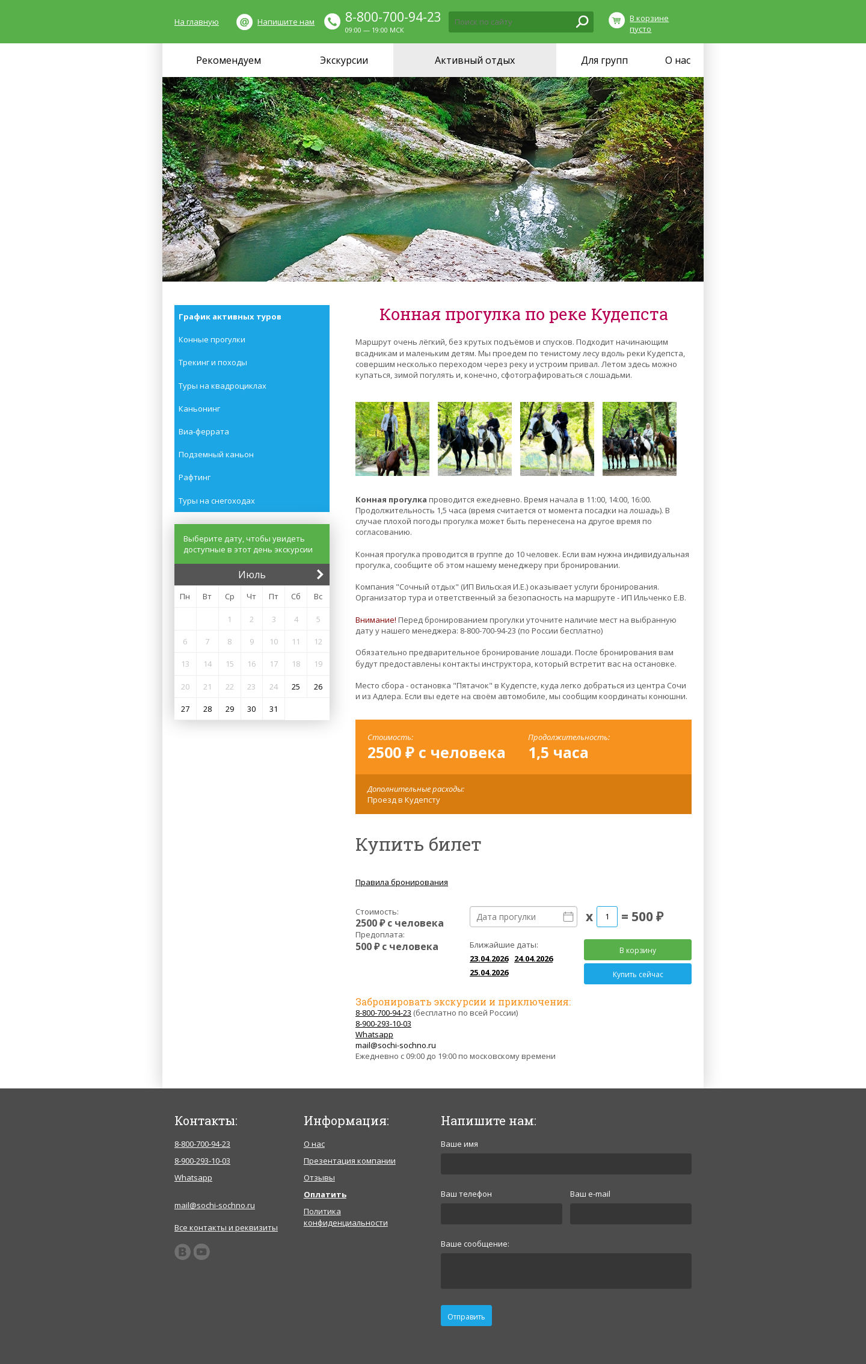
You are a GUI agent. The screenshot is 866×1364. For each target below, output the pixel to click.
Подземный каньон (216, 454)
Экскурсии (344, 60)
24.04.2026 (533, 958)
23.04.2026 (489, 958)
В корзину (637, 950)
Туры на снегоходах (217, 500)
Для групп (604, 60)
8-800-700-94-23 (393, 16)
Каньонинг (199, 408)
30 (251, 708)
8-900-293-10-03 (383, 1023)
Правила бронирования (401, 882)
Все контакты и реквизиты (226, 1227)
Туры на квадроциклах (222, 385)
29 (230, 708)
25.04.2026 (489, 972)
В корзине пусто (649, 23)
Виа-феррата (204, 431)
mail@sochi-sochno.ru (395, 1045)
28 (207, 708)
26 (318, 686)
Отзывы (319, 1177)
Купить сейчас (638, 974)
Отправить (466, 1317)
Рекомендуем (228, 60)
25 (296, 686)
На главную (196, 21)
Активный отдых (475, 60)
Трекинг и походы (213, 362)
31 (273, 708)
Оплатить (325, 1194)
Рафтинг (194, 477)
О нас (677, 60)
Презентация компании (350, 1160)
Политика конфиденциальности (346, 1216)
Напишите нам (286, 21)
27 (185, 708)
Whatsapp (374, 1034)
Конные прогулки (212, 339)
